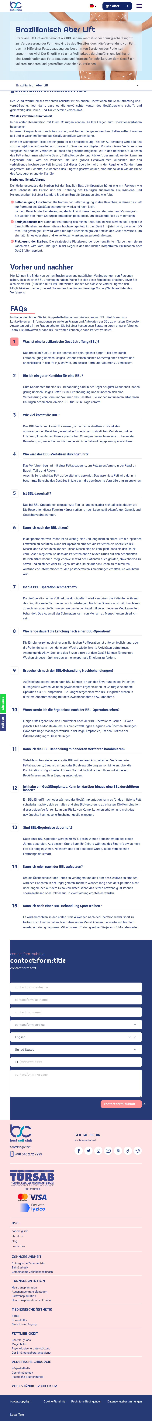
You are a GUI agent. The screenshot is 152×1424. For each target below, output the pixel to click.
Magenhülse (19, 1344)
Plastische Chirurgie (31, 1362)
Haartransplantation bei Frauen (31, 1300)
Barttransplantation (24, 1296)
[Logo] (16, 6)
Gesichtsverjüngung (24, 1324)
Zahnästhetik (20, 1267)
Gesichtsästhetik (22, 1372)
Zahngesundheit (27, 1257)
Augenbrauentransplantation (29, 1291)
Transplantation (28, 1281)
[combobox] (76, 1024)
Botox (15, 1316)
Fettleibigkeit (25, 1333)
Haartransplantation (24, 1287)
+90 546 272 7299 (28, 1154)
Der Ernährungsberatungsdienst (31, 1352)
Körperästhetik (21, 1368)
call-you (3, 722)
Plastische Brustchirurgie (27, 1377)
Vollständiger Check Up (34, 1386)
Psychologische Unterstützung (31, 1348)
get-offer (112, 6)
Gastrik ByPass (21, 1340)
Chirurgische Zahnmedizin (28, 1263)
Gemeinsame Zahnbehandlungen (32, 1272)
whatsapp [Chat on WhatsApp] (3, 703)
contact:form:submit (119, 1104)
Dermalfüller (19, 1320)
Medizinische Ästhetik (32, 1309)
